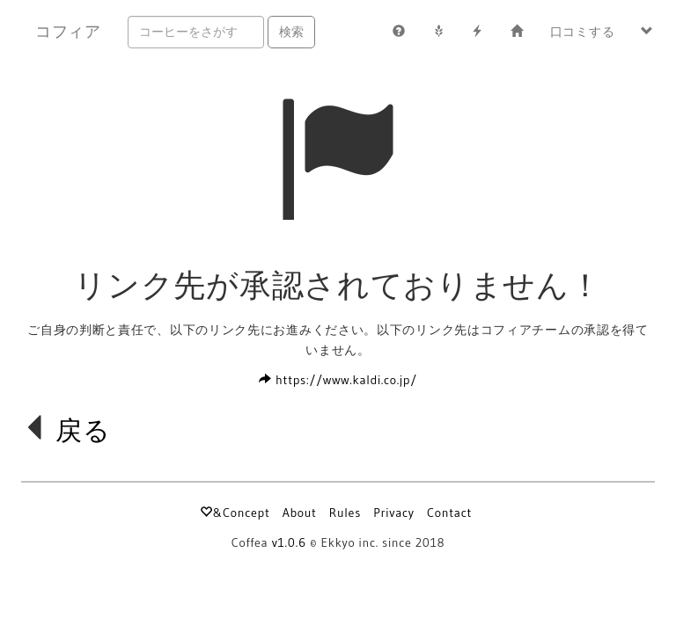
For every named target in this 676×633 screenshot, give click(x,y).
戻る (82, 430)
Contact (449, 512)
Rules (345, 512)
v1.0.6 (289, 542)
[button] (647, 31)
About (300, 512)
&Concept (234, 512)
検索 (291, 32)
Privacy (394, 512)
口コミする (582, 32)
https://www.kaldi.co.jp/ (338, 380)
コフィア (68, 31)
